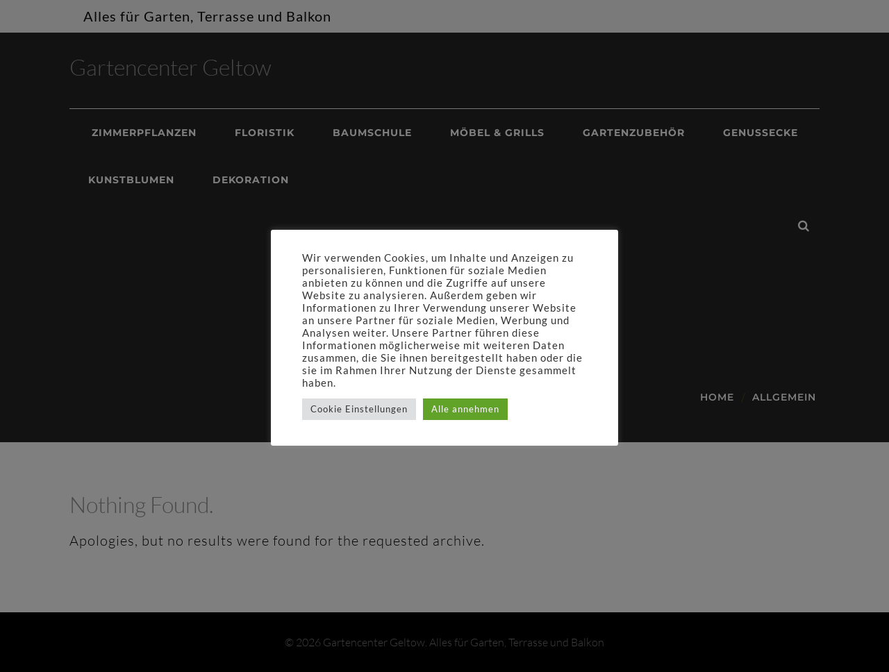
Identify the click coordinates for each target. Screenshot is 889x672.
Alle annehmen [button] (465, 408)
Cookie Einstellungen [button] (359, 408)
